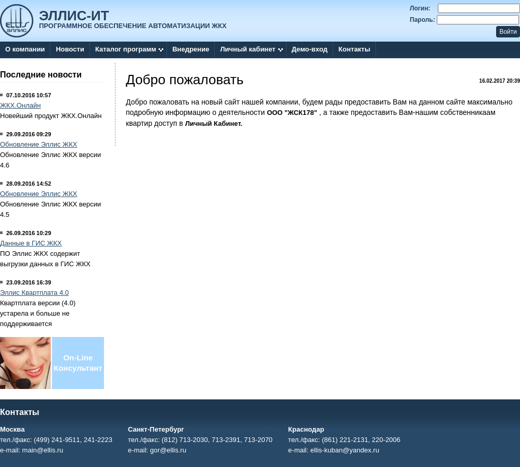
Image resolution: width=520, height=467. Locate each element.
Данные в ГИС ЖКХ (31, 243)
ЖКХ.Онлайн (20, 105)
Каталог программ (126, 49)
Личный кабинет (247, 49)
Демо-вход (310, 49)
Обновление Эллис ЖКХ (38, 144)
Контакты (354, 49)
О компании (25, 49)
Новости (70, 49)
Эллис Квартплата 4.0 (34, 292)
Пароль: (422, 19)
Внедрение (190, 49)
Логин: (420, 8)
